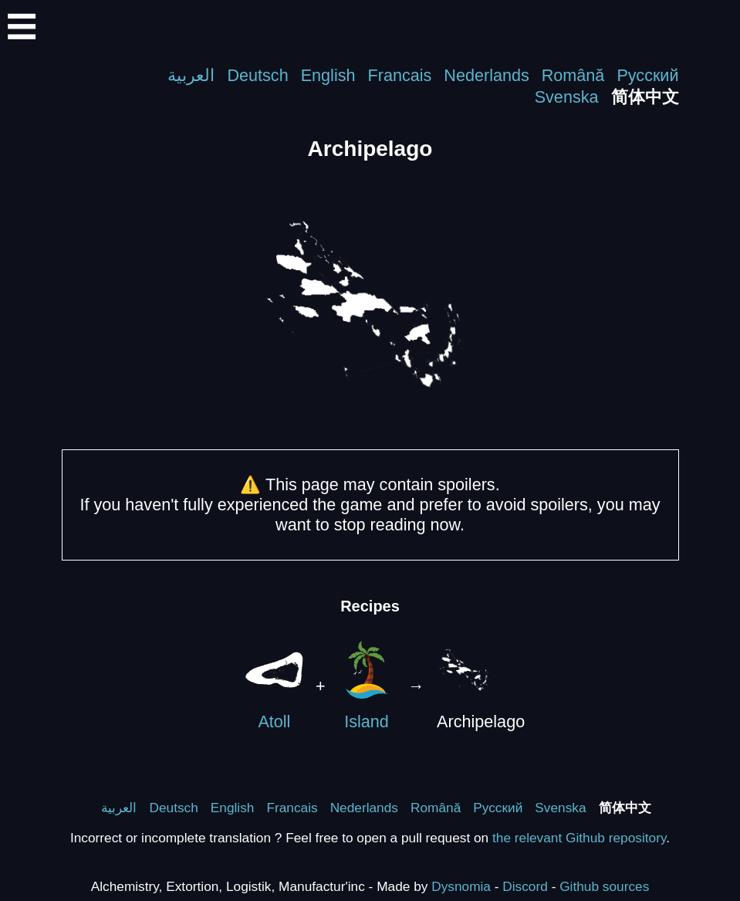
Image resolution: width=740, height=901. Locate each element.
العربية (191, 75)
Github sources (604, 886)
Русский (647, 75)
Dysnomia (461, 886)
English (328, 75)
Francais (400, 75)
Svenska (567, 97)
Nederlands (486, 75)
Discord (525, 886)
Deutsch (257, 75)
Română (573, 75)
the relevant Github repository (579, 837)
